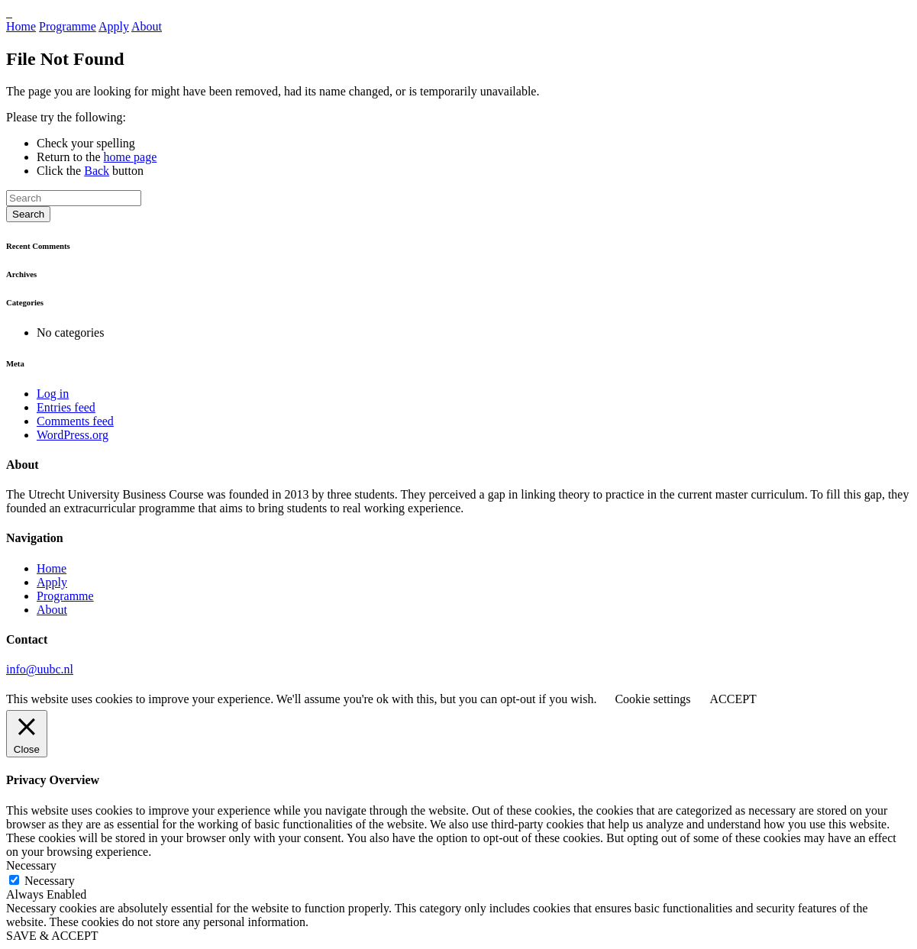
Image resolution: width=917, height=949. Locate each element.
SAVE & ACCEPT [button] (52, 935)
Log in (53, 393)
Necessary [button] (31, 865)
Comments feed (75, 421)
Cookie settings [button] (652, 698)
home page (130, 156)
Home (21, 26)
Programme (67, 26)
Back (96, 170)
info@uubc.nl (39, 669)
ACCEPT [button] (732, 698)
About (146, 26)
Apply (113, 26)
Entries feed (66, 407)
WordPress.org (72, 434)
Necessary (49, 880)
